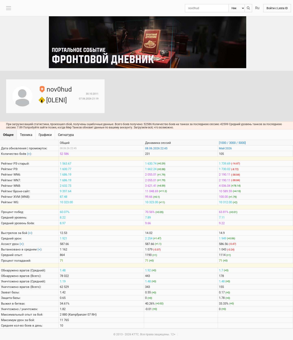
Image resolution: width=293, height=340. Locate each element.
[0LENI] (56, 100)
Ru (257, 8)
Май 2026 (225, 148)
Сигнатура (66, 135)
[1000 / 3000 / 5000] (232, 143)
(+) (29, 154)
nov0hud (59, 89)
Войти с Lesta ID (277, 8)
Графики (45, 135)
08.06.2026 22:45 (156, 148)
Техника (26, 135)
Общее (8, 135)
